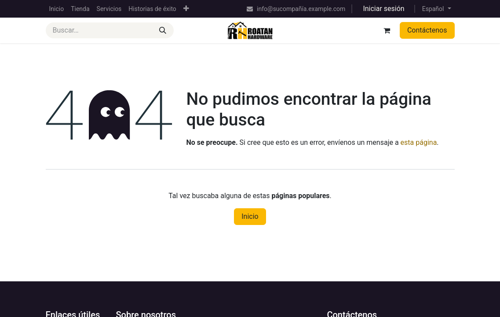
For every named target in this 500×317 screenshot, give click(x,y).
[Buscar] (163, 30)
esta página (419, 142)
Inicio (249, 216)
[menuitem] (57, 9)
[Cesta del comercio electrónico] (387, 30)
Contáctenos (427, 30)
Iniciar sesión (383, 8)
